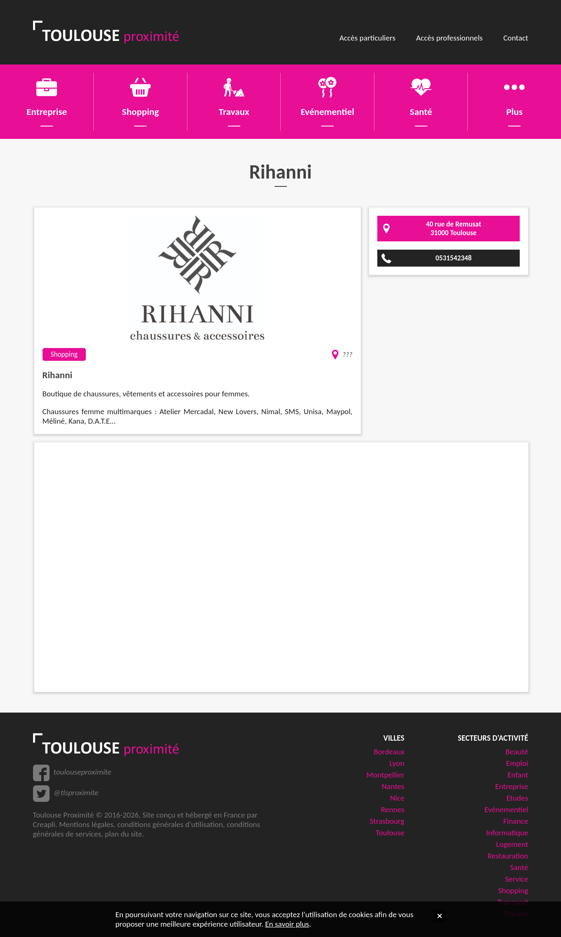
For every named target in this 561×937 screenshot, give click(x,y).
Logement (512, 844)
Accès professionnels (449, 38)
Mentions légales (86, 824)
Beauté (516, 751)
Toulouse (390, 832)
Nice (397, 798)
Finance (515, 821)
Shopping (513, 890)
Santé (519, 867)
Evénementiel (506, 809)
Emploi (517, 763)
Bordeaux (389, 751)
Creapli (44, 824)
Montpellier (386, 775)
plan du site (123, 834)
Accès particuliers (367, 38)
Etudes (517, 798)
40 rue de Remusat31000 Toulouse (453, 228)
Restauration (508, 856)
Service (516, 879)
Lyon (397, 763)
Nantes (393, 786)
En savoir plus (287, 924)
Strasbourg (387, 821)
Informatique (507, 832)
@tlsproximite (76, 792)
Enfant (517, 775)
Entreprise (511, 786)
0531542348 (454, 258)
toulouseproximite (82, 772)
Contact (515, 38)
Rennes (393, 809)
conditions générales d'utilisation (170, 824)
